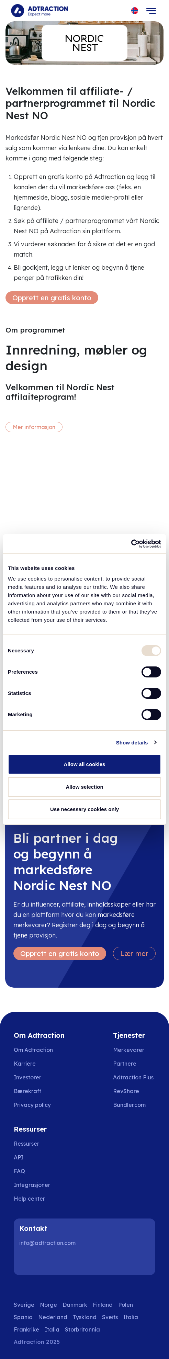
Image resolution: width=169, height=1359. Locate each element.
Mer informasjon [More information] (34, 427)
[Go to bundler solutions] (134, 1104)
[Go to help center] (34, 1198)
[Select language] (134, 10)
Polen (125, 1304)
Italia (130, 1317)
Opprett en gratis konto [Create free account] (51, 297)
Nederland (52, 1317)
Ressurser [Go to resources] (26, 1143)
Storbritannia (82, 1329)
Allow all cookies (84, 764)
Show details (132, 742)
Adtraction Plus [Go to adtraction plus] (133, 1077)
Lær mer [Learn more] (134, 953)
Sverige (24, 1304)
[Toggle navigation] (151, 10)
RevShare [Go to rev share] (126, 1091)
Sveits (110, 1317)
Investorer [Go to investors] (27, 1077)
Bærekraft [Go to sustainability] (27, 1091)
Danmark (75, 1304)
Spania (23, 1317)
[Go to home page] (39, 10)
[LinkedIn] (27, 1261)
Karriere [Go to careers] (25, 1063)
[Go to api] (34, 1157)
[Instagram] (49, 1261)
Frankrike (26, 1329)
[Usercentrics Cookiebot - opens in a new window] (131, 543)
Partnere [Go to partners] (124, 1063)
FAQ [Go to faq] (19, 1171)
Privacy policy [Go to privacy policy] (32, 1104)
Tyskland (85, 1317)
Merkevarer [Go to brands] (128, 1049)
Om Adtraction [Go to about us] (33, 1049)
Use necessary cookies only (84, 809)
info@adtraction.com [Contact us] (47, 1242)
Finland (103, 1304)
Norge (48, 1304)
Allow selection (84, 787)
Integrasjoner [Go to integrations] (32, 1184)
